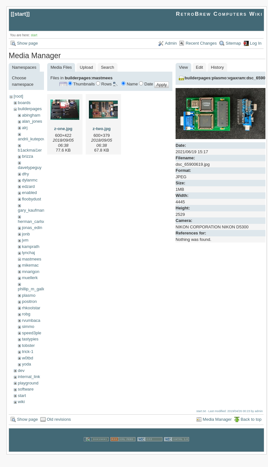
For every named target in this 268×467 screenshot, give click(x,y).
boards (24, 102)
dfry (25, 174)
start (20, 14)
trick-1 (27, 351)
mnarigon (30, 271)
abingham (31, 115)
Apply (161, 84)
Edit (199, 67)
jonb (26, 234)
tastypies (30, 339)
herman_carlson (33, 221)
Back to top (251, 419)
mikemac (30, 265)
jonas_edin (32, 227)
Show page (27, 43)
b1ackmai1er (30, 150)
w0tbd (27, 358)
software (25, 389)
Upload (86, 67)
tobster (28, 345)
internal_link (29, 376)
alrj (24, 127)
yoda (26, 364)
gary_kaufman (31, 210)
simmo (28, 326)
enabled (29, 192)
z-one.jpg (63, 128)
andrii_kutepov (31, 139)
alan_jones (32, 121)
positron (29, 301)
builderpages (29, 108)
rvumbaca (31, 320)
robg (26, 314)
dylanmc (29, 180)
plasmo (28, 295)
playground (28, 383)
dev (21, 370)
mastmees (31, 259)
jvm (25, 240)
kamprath (30, 246)
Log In (256, 43)
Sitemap (233, 43)
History (217, 67)
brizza (27, 156)
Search (107, 67)
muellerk (30, 277)
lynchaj (28, 252)
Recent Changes (201, 43)
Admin (171, 43)
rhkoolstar (31, 307)
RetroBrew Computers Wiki (219, 14)
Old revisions (59, 419)
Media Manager (217, 419)
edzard (28, 186)
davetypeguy (30, 167)
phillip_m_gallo (32, 288)
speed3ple (31, 332)
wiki (21, 401)
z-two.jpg (101, 128)
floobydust (31, 199)
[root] (18, 96)
